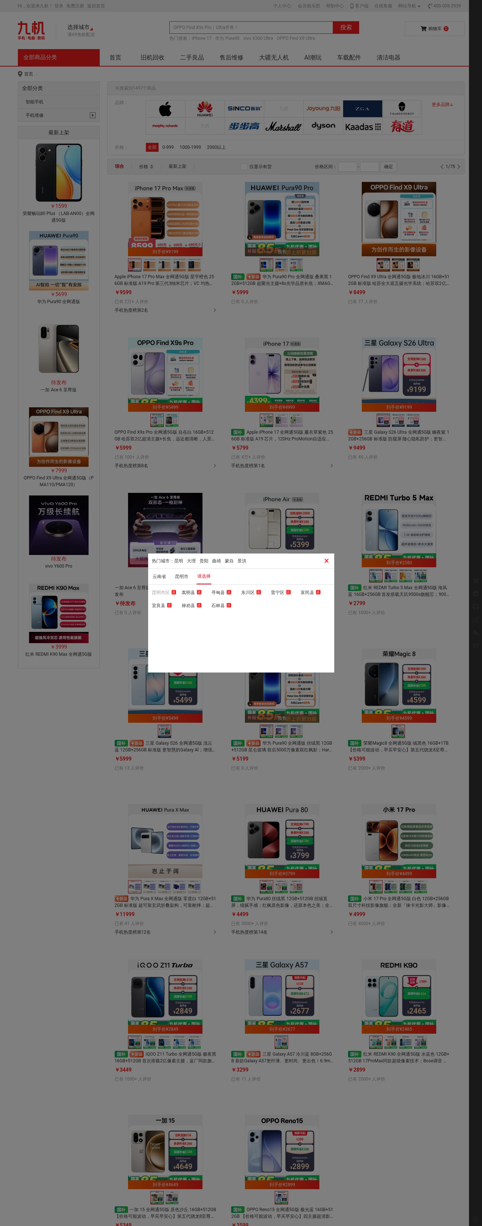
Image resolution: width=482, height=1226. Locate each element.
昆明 (178, 561)
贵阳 (203, 561)
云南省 (159, 576)
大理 (191, 561)
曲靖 (216, 561)
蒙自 (229, 561)
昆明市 (181, 576)
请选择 (204, 576)
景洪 (241, 561)
